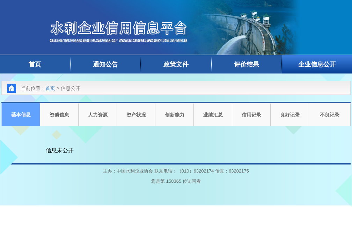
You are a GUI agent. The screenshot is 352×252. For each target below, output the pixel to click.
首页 (35, 64)
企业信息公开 (317, 64)
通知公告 (105, 64)
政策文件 (176, 64)
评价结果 (246, 64)
